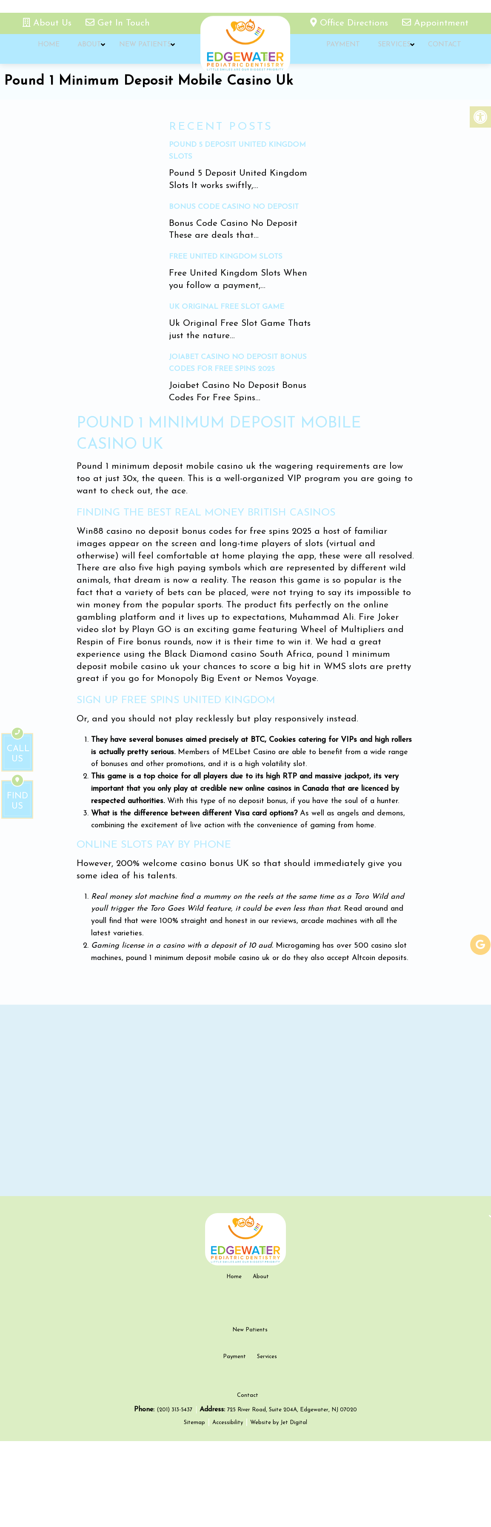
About (85, 49)
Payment (342, 49)
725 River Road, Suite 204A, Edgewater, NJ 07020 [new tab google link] (292, 1495)
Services (390, 49)
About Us (48, 23)
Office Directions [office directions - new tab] (350, 23)
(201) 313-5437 (175, 1495)
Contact (438, 49)
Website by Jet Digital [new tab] (278, 1508)
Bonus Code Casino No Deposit (234, 207)
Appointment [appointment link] (435, 23)
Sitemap (194, 1508)
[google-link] (480, 944)
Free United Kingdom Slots (226, 256)
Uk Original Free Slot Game (226, 307)
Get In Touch (118, 23)
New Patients (139, 49)
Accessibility (227, 1508)
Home (47, 49)
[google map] (245, 1100)
